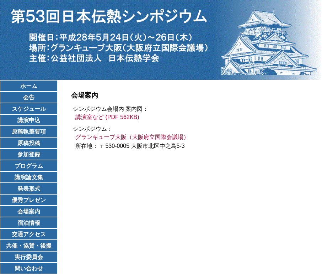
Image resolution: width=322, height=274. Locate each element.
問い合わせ (29, 268)
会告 (28, 97)
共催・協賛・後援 (29, 246)
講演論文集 (29, 177)
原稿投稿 (28, 143)
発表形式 (28, 189)
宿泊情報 (28, 223)
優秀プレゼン (29, 200)
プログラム (29, 166)
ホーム (28, 86)
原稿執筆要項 (29, 132)
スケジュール (29, 109)
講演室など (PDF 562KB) (107, 117)
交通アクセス (29, 234)
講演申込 (28, 120)
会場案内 (28, 211)
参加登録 (28, 154)
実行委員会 (29, 257)
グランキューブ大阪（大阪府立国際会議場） (132, 137)
